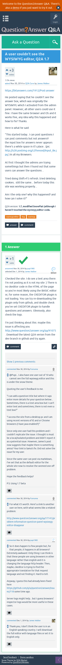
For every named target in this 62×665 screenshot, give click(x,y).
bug (23, 217)
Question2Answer (21, 662)
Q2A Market (21, 660)
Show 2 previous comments (21, 361)
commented (11, 369)
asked (7, 83)
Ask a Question (26, 42)
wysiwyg (31, 217)
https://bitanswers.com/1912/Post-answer (29, 90)
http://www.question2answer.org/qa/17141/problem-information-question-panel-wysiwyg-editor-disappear (31, 522)
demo (16, 7)
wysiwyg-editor (12, 217)
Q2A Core (29, 83)
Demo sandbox (27, 657)
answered (9, 269)
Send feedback (10, 657)
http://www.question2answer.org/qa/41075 (30, 330)
